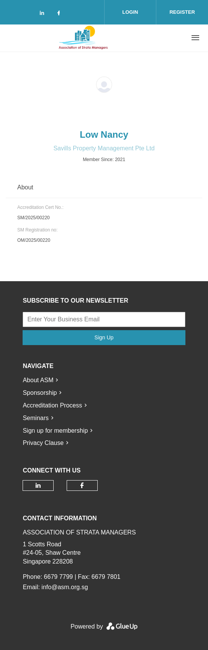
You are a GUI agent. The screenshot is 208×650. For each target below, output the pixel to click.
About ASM (38, 380)
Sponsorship (40, 392)
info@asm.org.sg (64, 587)
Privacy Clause (43, 443)
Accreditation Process (52, 405)
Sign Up (104, 337)
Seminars (36, 418)
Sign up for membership (55, 430)
